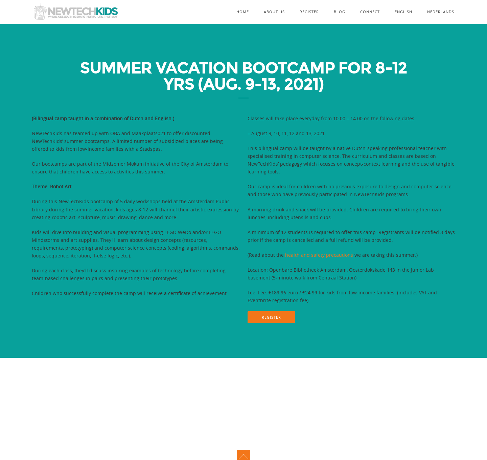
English (403, 11)
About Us (274, 11)
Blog (339, 11)
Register (309, 11)
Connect (370, 11)
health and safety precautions (319, 255)
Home (242, 11)
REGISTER (271, 317)
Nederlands (440, 11)
